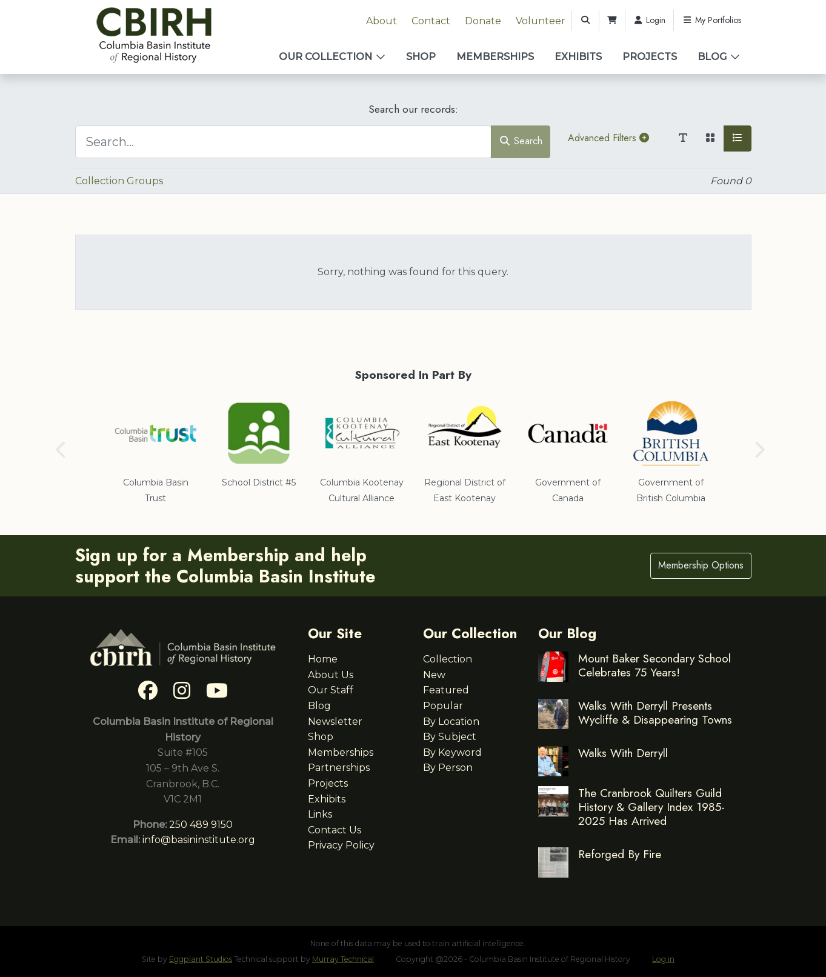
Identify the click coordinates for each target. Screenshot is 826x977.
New (434, 675)
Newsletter (335, 721)
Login (649, 20)
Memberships (495, 56)
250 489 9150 (201, 824)
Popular (443, 706)
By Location (451, 721)
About (381, 21)
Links (320, 814)
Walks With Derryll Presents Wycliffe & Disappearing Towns (655, 712)
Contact (430, 21)
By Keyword (452, 752)
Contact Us (334, 830)
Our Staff (330, 690)
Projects (649, 56)
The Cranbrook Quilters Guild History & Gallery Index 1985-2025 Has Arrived (651, 806)
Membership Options (701, 565)
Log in (663, 959)
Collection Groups (119, 181)
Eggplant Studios (200, 959)
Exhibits (578, 56)
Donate (483, 21)
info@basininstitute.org (198, 839)
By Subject (449, 736)
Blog (712, 56)
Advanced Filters (608, 138)
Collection (447, 659)
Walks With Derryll (623, 752)
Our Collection (325, 56)
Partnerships (339, 767)
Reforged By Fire (619, 853)
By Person (448, 767)
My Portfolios (711, 20)
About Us (330, 675)
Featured (446, 690)
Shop (421, 56)
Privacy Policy (341, 845)
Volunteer (540, 21)
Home (323, 659)
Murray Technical (343, 959)
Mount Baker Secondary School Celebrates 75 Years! (654, 665)
